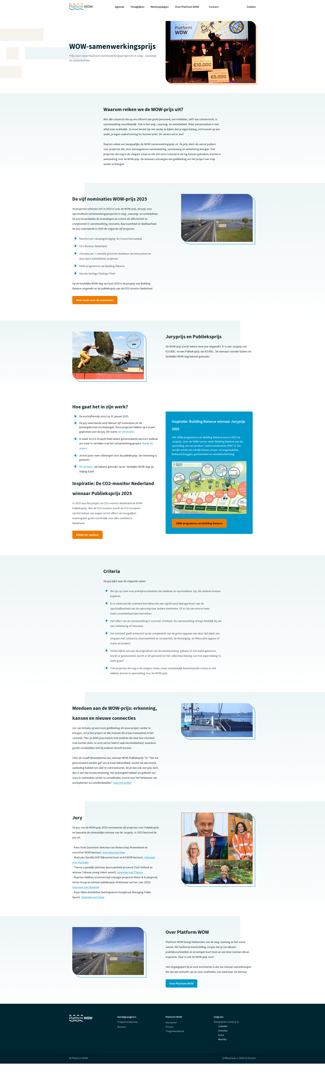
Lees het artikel (122, 782)
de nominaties (126, 431)
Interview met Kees (113, 852)
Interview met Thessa (129, 872)
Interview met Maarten (85, 887)
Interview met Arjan (92, 897)
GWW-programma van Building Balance (199, 523)
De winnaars (86, 466)
